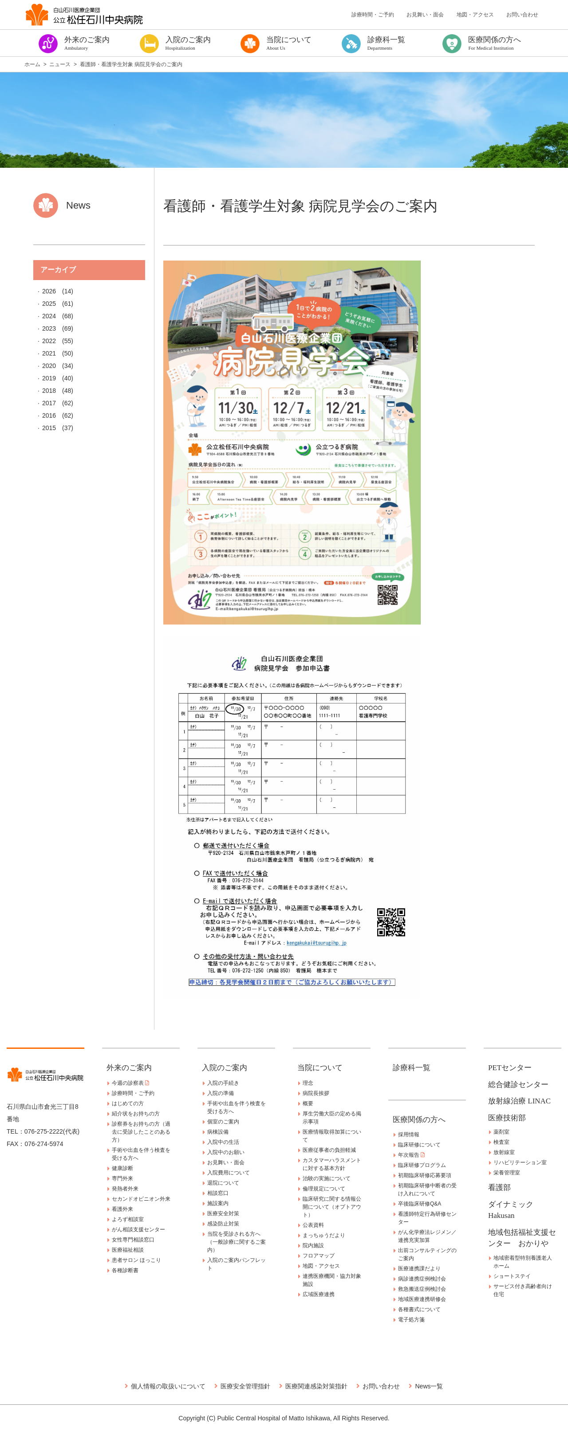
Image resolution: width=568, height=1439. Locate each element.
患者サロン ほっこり (136, 1260)
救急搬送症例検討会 (422, 1289)
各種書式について (419, 1309)
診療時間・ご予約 (372, 15)
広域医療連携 (319, 1294)
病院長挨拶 (316, 1093)
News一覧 (429, 1386)
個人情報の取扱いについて (168, 1386)
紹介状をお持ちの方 (136, 1114)
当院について (320, 1067)
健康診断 (122, 1168)
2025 (49, 303)
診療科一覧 (411, 1067)
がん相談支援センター (138, 1229)
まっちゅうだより (324, 1235)
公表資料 (313, 1225)
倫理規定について (324, 1189)
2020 (49, 365)
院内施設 (313, 1245)
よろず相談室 (128, 1219)
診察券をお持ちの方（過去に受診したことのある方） (141, 1132)
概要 (308, 1103)
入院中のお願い (226, 1152)
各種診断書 (125, 1270)
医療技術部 (507, 1118)
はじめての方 (128, 1103)
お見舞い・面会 (425, 15)
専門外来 (122, 1178)
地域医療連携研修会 (422, 1299)
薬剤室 (501, 1132)
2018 (49, 390)
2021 (49, 353)
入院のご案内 (224, 1067)
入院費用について (228, 1173)
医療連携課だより (419, 1268)
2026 (49, 291)
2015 (49, 427)
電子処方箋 (411, 1319)
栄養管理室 (506, 1173)
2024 (49, 316)
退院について (223, 1183)
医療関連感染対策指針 (316, 1386)
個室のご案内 (223, 1122)
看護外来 (122, 1209)
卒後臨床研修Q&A (419, 1204)
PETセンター (510, 1067)
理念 (308, 1083)
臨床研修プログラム (422, 1165)
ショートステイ (512, 1276)
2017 (49, 403)
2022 (49, 340)
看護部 (499, 1187)
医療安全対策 (223, 1213)
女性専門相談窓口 (133, 1240)
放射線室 (504, 1152)
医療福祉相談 (128, 1250)
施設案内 (218, 1203)
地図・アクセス (475, 15)
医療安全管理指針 (245, 1386)
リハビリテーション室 (520, 1162)
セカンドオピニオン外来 (141, 1199)
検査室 (501, 1142)
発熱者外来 (125, 1189)
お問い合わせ (522, 15)
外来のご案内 (129, 1067)
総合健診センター (518, 1084)
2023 (49, 328)
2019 (49, 378)
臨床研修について (419, 1145)
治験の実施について (327, 1178)
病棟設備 (218, 1132)
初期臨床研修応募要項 (424, 1175)
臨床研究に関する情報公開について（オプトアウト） (332, 1207)
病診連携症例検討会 (422, 1279)
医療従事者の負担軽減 (329, 1150)
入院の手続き (223, 1083)
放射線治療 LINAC (519, 1101)
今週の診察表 (130, 1083)
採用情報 (408, 1134)
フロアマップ (319, 1256)
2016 (49, 415)
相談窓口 (218, 1193)
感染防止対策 (223, 1224)
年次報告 (411, 1155)
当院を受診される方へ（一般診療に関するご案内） (236, 1242)
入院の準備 (220, 1093)
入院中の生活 (223, 1142)
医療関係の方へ (419, 1119)
